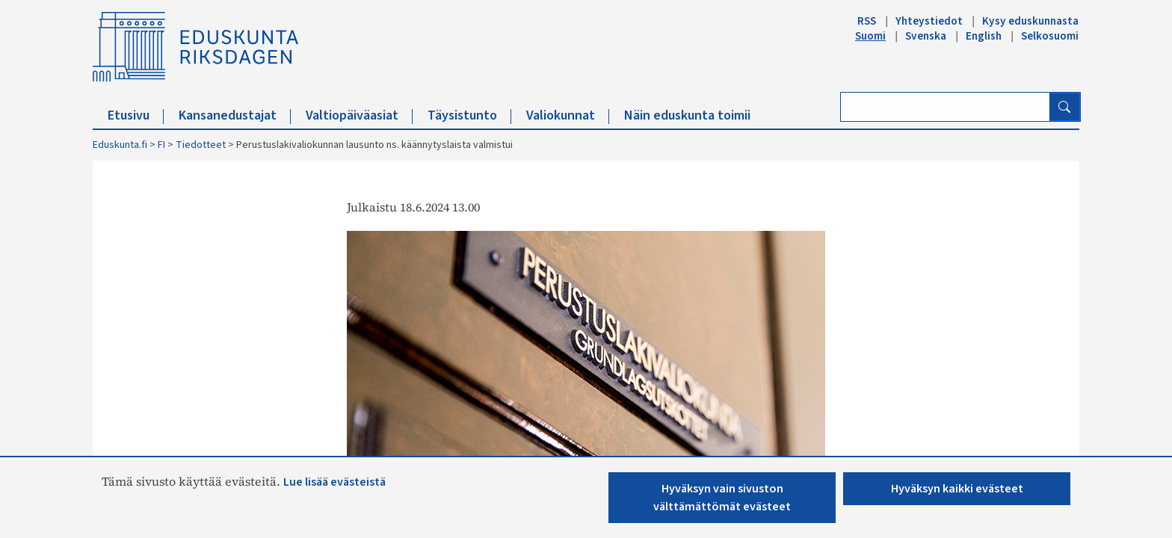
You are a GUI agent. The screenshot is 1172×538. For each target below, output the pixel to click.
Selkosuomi (1050, 36)
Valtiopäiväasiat (359, 115)
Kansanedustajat (235, 115)
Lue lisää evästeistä (334, 482)
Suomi (870, 36)
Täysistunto (469, 115)
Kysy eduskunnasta (1030, 21)
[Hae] (1064, 107)
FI (161, 144)
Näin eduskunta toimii (687, 115)
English (984, 36)
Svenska (925, 36)
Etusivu (136, 115)
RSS (866, 21)
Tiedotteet (201, 144)
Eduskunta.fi (120, 144)
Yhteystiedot (929, 21)
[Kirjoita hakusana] (945, 107)
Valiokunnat (567, 115)
